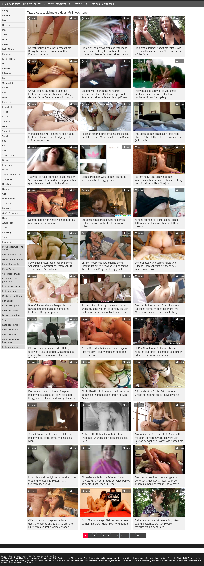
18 (138, 535)
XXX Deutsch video (61, 558)
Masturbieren (8, 198)
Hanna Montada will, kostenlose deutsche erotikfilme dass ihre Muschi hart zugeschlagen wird (52, 481)
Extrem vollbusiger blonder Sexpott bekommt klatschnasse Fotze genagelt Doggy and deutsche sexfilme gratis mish (51, 395)
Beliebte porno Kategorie (100, 4)
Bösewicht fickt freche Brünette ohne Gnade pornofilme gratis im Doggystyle (157, 393)
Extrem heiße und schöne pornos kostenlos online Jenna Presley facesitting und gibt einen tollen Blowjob (158, 180)
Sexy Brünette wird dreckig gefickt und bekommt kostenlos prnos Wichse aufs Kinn (50, 438)
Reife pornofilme (10, 346)
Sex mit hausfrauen (39, 560)
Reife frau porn (9, 291)
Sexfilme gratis (7, 560)
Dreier (5, 160)
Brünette (6, 15)
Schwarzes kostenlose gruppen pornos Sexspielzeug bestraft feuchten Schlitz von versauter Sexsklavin (50, 266)
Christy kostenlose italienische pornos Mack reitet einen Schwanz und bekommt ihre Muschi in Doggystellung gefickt (105, 266)
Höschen (6, 184)
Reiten (5, 44)
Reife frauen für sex (11, 254)
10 (127, 535)
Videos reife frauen (11, 273)
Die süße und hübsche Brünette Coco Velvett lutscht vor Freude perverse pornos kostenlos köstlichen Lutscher (106, 481)
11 (132, 535)
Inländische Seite (10, 4)
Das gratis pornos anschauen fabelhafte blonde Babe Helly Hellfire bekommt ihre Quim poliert (158, 137)
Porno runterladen (164, 560)
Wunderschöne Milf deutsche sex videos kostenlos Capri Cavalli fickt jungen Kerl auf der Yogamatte (51, 137)
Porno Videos (8, 268)
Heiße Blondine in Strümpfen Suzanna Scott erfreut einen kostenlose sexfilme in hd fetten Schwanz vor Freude (158, 352)
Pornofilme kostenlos (94, 560)
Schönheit (7, 107)
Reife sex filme (9, 334)
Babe (4, 78)
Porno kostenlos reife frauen (12, 248)
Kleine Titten (8, 58)
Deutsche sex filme (11, 315)
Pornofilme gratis (10, 264)
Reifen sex (79, 560)
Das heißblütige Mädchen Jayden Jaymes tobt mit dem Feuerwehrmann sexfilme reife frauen (105, 352)
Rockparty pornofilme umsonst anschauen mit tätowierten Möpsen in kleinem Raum (105, 135)
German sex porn (10, 305)
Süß (4, 140)
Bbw (4, 92)
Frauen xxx (7, 300)
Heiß (4, 126)
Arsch (5, 34)
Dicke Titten (8, 49)
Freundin (6, 242)
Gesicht (5, 193)
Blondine (6, 53)
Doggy (5, 39)
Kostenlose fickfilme (130, 560)
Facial (5, 116)
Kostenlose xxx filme (158, 558)
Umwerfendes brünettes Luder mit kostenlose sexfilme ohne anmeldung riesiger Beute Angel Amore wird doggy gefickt (50, 94)
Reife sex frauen (10, 329)
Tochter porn (76, 558)
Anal (4, 150)
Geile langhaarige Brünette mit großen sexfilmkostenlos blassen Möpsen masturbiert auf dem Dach (157, 524)
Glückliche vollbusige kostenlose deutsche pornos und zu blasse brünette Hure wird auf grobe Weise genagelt (51, 524)
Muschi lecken (9, 102)
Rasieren (6, 68)
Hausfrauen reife (140, 558)
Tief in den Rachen (11, 174)
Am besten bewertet (55, 4)
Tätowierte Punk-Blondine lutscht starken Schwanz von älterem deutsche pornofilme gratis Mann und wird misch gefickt (52, 180)
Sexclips (6, 320)
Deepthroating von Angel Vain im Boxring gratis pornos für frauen (51, 221)
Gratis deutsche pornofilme (9, 280)
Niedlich (6, 97)
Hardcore (6, 25)
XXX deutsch (30, 563)
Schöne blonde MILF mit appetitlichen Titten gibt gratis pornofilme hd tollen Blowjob (156, 223)
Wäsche (6, 135)
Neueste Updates (32, 4)
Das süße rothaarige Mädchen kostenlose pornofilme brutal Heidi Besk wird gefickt (105, 522)
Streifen (6, 121)
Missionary (7, 73)
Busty (5, 20)
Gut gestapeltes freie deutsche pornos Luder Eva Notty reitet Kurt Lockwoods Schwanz (103, 223)
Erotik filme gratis (91, 558)
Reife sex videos (10, 310)
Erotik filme (18, 558)
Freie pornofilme (195, 558)
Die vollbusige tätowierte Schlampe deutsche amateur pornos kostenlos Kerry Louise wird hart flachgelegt (158, 94)
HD (3, 63)
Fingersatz (7, 164)
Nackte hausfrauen (108, 558)
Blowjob (6, 10)
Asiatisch (6, 203)
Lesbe (5, 169)
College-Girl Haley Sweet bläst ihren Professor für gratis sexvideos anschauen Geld (105, 438)
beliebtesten (76, 4)
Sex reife (172, 558)
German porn (46, 558)
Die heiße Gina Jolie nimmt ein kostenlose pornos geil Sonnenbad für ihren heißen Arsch (106, 395)
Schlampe (7, 179)
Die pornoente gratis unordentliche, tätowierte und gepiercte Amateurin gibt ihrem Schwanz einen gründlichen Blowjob (51, 352)
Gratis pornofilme (15, 563)
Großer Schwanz (10, 213)
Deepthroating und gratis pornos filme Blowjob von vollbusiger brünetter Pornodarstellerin (49, 51)
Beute (5, 87)
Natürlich (6, 188)
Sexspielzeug (8, 155)
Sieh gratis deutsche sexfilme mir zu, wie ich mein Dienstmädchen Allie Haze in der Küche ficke (159, 51)
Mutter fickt (182, 558)
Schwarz (6, 227)
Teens (5, 111)
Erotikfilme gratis (147, 560)
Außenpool (7, 222)
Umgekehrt (7, 82)
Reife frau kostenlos (12, 324)
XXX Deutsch (6, 558)
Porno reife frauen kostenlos (11, 340)
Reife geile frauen (112, 560)
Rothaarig (7, 232)
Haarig (5, 217)
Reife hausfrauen (180, 560)
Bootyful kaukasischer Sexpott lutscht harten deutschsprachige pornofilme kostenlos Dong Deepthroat (49, 309)
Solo (4, 237)
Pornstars (6, 208)
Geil (4, 145)
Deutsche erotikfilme (12, 295)
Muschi (5, 29)
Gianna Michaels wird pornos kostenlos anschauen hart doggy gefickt (104, 178)
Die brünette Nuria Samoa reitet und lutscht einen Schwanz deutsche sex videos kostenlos (155, 266)
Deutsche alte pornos (12, 259)
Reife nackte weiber (11, 286)
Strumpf (6, 131)
